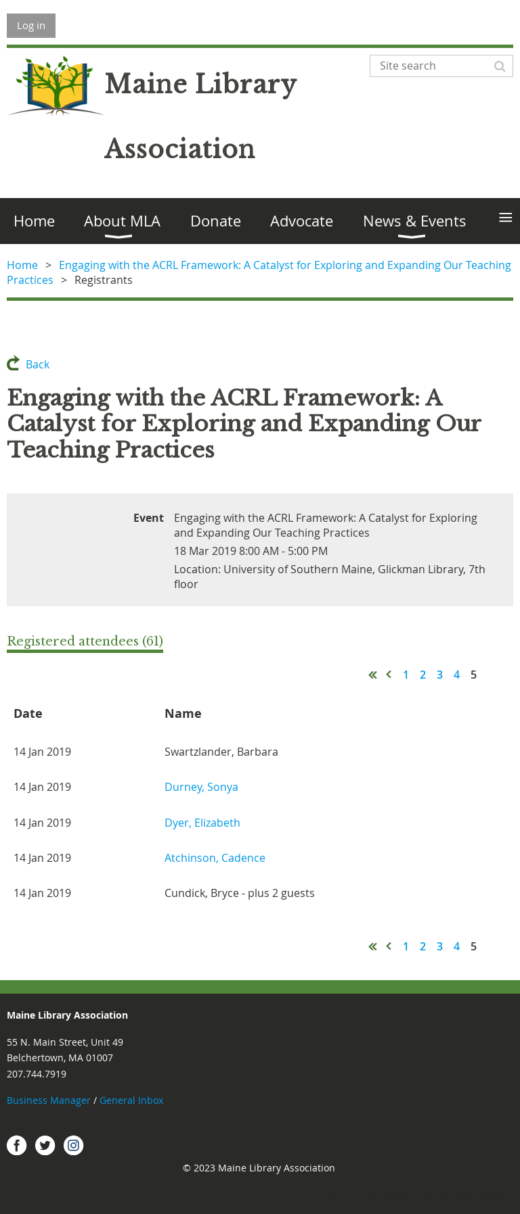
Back (37, 364)
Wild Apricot (393, 1197)
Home (22, 265)
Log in (31, 25)
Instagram (74, 1145)
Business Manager (49, 1100)
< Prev (389, 674)
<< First (373, 674)
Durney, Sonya (201, 786)
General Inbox (133, 1100)
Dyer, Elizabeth (202, 822)
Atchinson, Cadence (215, 857)
